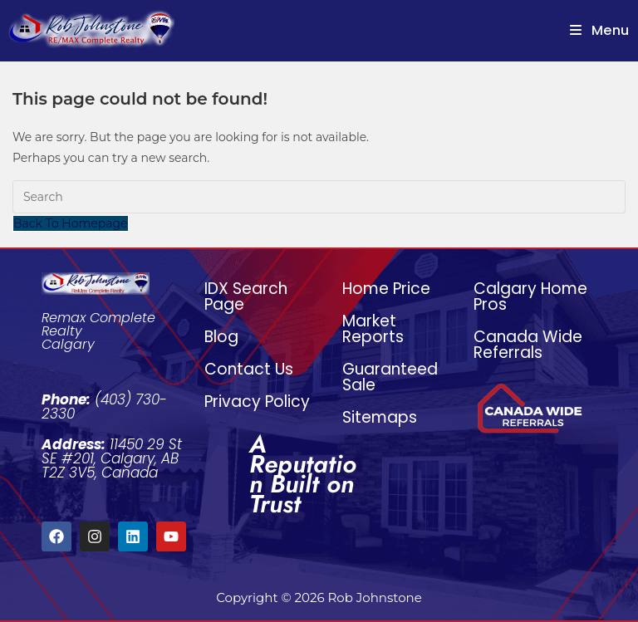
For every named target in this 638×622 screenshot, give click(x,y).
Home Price (386, 288)
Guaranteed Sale (390, 377)
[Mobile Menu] (600, 30)
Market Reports (373, 329)
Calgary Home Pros (530, 296)
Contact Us (248, 369)
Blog (221, 337)
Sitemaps (379, 417)
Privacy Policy (257, 401)
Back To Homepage (70, 223)
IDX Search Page (245, 296)
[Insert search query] (319, 196)
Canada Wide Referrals (528, 345)
